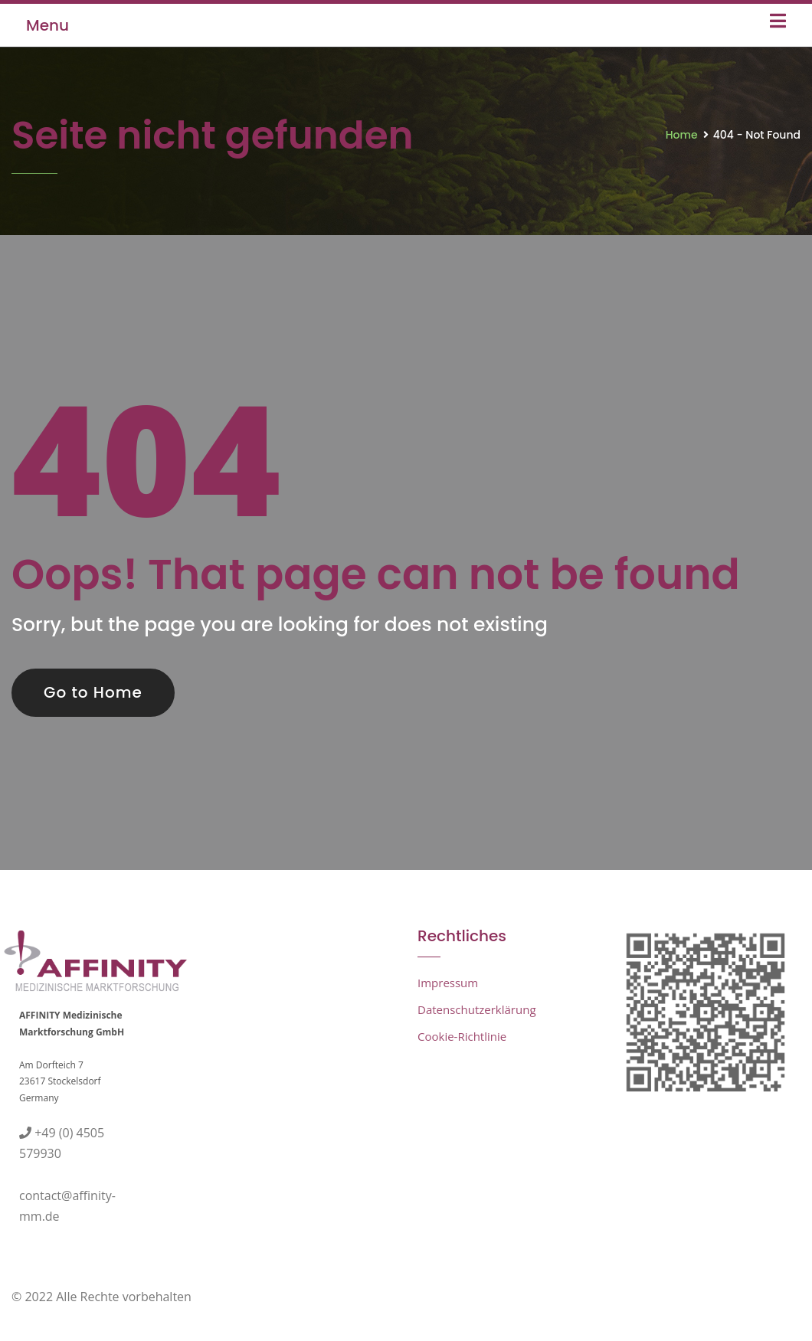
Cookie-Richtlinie (461, 1036)
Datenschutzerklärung (476, 1009)
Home (682, 134)
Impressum (447, 982)
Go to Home (93, 692)
